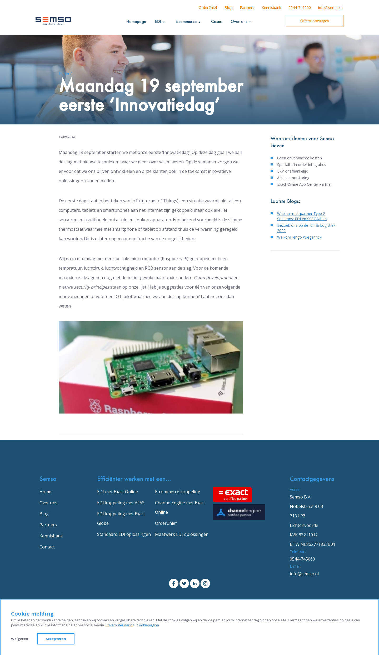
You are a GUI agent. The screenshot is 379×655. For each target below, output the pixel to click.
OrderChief (208, 7)
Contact (47, 547)
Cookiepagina (148, 625)
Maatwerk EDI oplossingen (181, 534)
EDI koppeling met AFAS (120, 503)
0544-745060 (299, 7)
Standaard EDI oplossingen (124, 534)
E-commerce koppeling (177, 492)
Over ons (48, 503)
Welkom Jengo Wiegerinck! (299, 237)
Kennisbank (271, 7)
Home (45, 492)
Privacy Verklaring (120, 625)
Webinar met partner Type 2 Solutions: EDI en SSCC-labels (302, 216)
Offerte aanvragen (314, 21)
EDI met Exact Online (117, 492)
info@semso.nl (330, 7)
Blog (228, 7)
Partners (247, 7)
